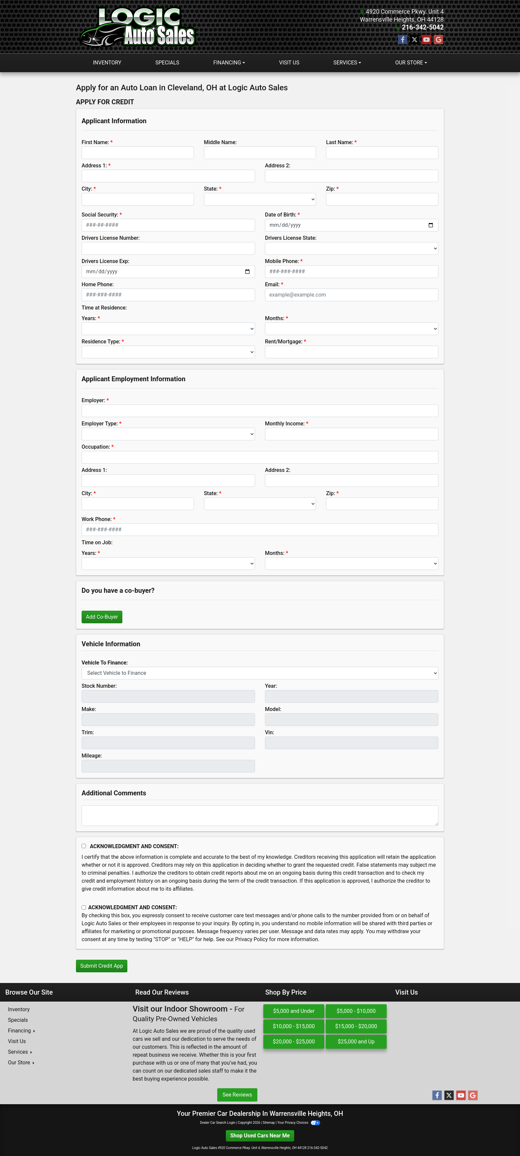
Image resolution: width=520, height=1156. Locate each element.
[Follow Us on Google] (438, 40)
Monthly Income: (285, 423)
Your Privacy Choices (298, 1122)
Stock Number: (99, 686)
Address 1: (94, 165)
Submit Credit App (101, 966)
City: (87, 189)
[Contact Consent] (84, 907)
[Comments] (260, 815)
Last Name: (339, 142)
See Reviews (237, 1095)
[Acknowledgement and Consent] (84, 846)
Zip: (330, 189)
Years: (89, 318)
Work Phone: (97, 519)
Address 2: (277, 165)
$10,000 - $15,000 (294, 1026)
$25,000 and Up (356, 1041)
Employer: (93, 400)
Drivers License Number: (111, 238)
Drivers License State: (291, 238)
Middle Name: (220, 142)
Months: (275, 318)
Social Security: (100, 215)
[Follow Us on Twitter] (414, 40)
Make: (89, 709)
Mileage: (92, 756)
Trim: (88, 732)
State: (211, 189)
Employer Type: (100, 423)
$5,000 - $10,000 (356, 1011)
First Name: (95, 142)
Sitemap (269, 1122)
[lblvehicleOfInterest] (260, 673)
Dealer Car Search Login (217, 1122)
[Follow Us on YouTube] (426, 40)
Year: (271, 686)
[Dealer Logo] (139, 26)
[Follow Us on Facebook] (402, 40)
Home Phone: (98, 284)
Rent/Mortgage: (283, 341)
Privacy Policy (251, 939)
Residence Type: (101, 341)
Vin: (269, 732)
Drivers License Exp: (105, 261)
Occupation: (96, 447)
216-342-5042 (424, 27)
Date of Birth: (280, 215)
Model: (273, 709)
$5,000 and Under (294, 1011)
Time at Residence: (104, 308)
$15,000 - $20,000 (356, 1026)
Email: (272, 284)
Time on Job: (97, 542)
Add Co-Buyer (102, 617)
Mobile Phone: (282, 261)
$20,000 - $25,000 (294, 1041)
